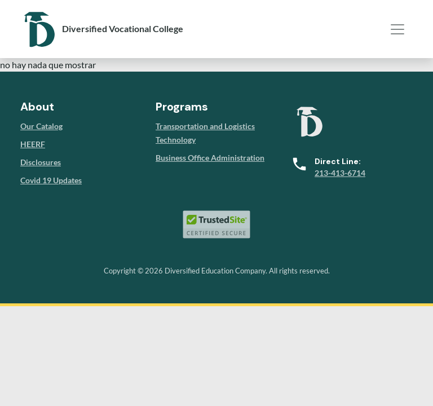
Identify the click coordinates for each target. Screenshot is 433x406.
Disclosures (40, 162)
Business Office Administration (210, 157)
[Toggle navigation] (397, 29)
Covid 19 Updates (51, 180)
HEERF (32, 144)
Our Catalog (41, 126)
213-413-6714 (340, 173)
